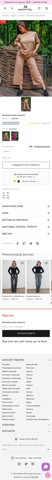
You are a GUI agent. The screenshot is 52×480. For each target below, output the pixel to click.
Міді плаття (7, 409)
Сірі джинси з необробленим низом (13, 296)
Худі (28, 388)
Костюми (6, 364)
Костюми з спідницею (11, 378)
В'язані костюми (9, 385)
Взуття (29, 412)
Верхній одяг (32, 364)
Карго (29, 402)
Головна (5, 15)
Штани (21, 15)
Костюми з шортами (11, 375)
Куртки (29, 371)
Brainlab (34, 477)
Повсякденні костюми (11, 368)
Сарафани (6, 399)
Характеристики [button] (26, 206)
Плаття (5, 395)
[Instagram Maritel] (19, 467)
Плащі (29, 378)
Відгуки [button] (26, 233)
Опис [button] (26, 213)
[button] (46, 8)
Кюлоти (29, 409)
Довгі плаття (7, 416)
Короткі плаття (8, 412)
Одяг (14, 15)
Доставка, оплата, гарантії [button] (26, 226)
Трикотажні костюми (11, 388)
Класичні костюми (10, 381)
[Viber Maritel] (32, 467)
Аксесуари (30, 416)
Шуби (28, 381)
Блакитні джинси (33, 296)
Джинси (29, 395)
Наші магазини (26, 439)
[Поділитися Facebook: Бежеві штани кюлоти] (17, 243)
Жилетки (30, 368)
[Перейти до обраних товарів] (39, 8)
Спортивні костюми (10, 392)
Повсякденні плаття (10, 406)
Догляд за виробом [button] (26, 220)
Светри (29, 385)
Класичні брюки (33, 406)
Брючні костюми (9, 371)
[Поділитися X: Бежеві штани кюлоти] (24, 243)
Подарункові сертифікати (37, 419)
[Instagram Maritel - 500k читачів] (26, 458)
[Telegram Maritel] (26, 467)
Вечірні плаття (8, 419)
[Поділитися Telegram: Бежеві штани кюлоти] (30, 243)
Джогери (30, 399)
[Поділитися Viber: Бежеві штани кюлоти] (37, 243)
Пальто (29, 375)
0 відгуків (46, 123)
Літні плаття (7, 402)
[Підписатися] (47, 449)
